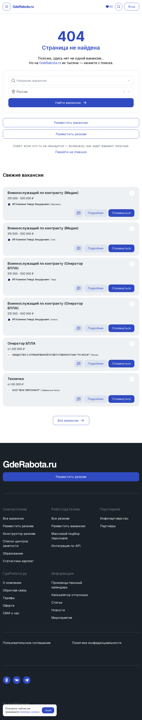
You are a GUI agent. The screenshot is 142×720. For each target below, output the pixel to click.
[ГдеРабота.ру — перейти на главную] (23, 6)
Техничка (16, 379)
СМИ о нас (11, 613)
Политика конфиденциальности (96, 643)
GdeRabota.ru (50, 63)
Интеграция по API (66, 546)
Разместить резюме (18, 526)
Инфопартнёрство (114, 518)
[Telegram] (27, 680)
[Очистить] (124, 91)
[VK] (16, 680)
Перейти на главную (71, 152)
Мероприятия (61, 618)
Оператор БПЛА (21, 343)
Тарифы (9, 598)
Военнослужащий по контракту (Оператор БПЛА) (45, 265)
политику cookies (30, 711)
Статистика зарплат (18, 561)
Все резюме (60, 518)
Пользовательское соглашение (27, 643)
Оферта (8, 605)
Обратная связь (15, 590)
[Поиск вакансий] (118, 6)
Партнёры (108, 526)
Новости (58, 610)
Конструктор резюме (19, 534)
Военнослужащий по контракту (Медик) (43, 193)
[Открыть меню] (6, 6)
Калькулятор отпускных (69, 595)
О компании (12, 583)
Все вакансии (13, 518)
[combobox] (68, 80)
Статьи (56, 602)
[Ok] (6, 680)
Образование (13, 553)
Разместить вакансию (68, 526)
